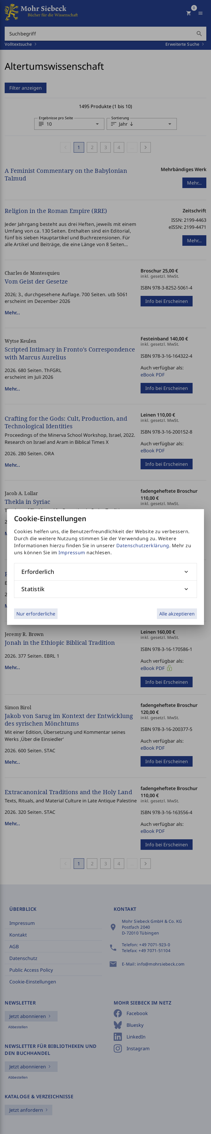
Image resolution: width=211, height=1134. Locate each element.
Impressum (71, 552)
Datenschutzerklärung (142, 545)
